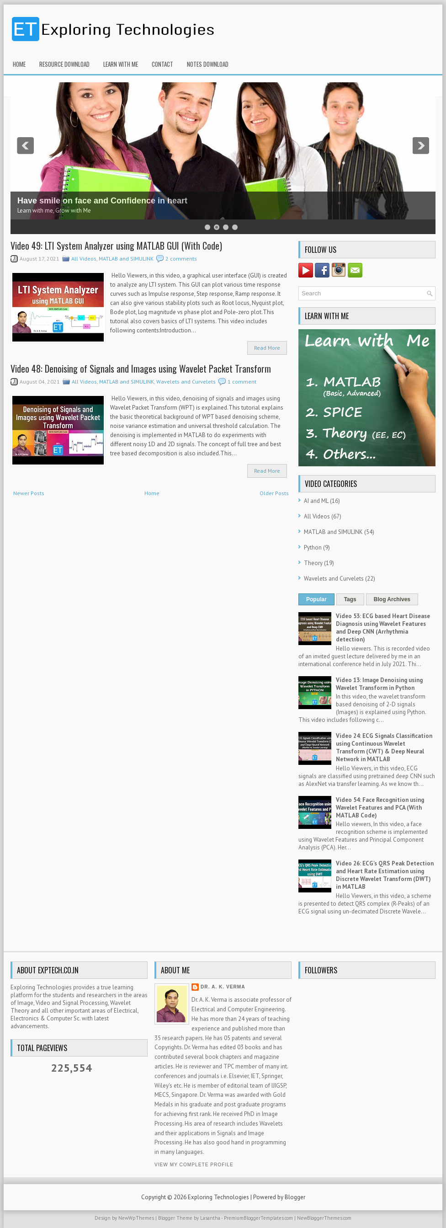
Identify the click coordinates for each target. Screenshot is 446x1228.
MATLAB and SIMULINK (126, 258)
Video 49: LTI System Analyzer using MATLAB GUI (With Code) (116, 245)
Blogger (295, 1197)
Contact (162, 64)
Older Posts (274, 493)
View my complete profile (194, 1164)
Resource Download (64, 64)
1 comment (242, 381)
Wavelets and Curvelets (186, 381)
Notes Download (207, 64)
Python (313, 547)
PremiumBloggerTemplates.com (258, 1218)
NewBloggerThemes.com (324, 1218)
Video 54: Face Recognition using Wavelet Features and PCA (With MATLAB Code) (380, 807)
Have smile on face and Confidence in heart (102, 200)
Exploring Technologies (218, 1197)
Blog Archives (392, 599)
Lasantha (210, 1218)
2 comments (181, 258)
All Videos (83, 258)
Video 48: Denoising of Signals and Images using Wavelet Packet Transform (141, 368)
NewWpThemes (136, 1218)
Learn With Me (120, 64)
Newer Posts (28, 493)
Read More (267, 347)
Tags (350, 599)
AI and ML (316, 501)
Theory (313, 563)
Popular (316, 599)
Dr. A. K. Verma (223, 986)
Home (19, 64)
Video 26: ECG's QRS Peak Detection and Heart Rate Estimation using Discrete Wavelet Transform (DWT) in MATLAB (385, 875)
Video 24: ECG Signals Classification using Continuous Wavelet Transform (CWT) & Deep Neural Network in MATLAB (384, 747)
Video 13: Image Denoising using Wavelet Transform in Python (379, 684)
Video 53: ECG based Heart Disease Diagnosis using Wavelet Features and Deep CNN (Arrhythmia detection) (383, 627)
